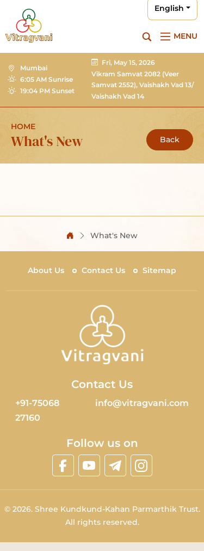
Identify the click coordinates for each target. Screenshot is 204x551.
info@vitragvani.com (142, 403)
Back (170, 139)
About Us (46, 270)
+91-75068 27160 (37, 410)
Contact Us (103, 270)
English (169, 8)
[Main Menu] (177, 36)
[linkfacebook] (63, 465)
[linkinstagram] (141, 465)
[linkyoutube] (89, 465)
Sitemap (159, 270)
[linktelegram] (115, 465)
